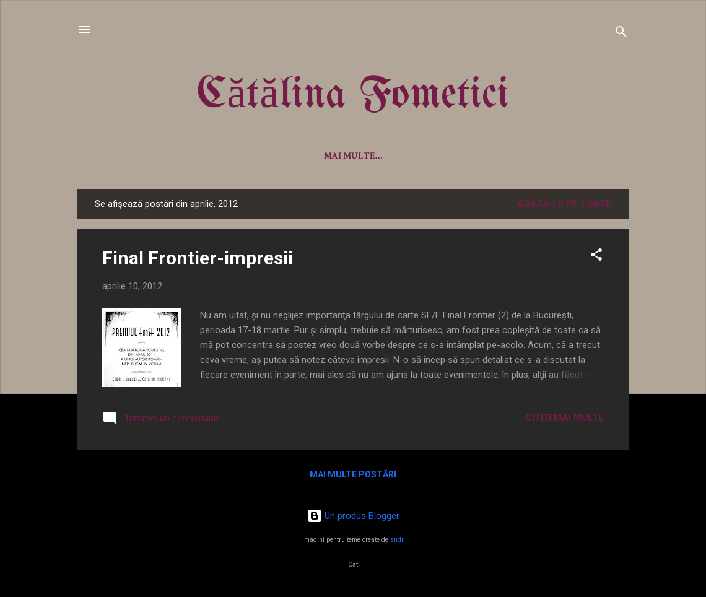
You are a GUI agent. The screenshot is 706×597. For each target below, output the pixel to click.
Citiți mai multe (564, 417)
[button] (596, 256)
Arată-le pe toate (564, 203)
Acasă (148, 156)
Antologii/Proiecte (402, 156)
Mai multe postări (353, 474)
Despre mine (214, 156)
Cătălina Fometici (352, 95)
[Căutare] (621, 34)
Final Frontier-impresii (197, 258)
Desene (491, 156)
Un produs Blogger (353, 515)
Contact (552, 156)
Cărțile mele (299, 156)
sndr (397, 540)
